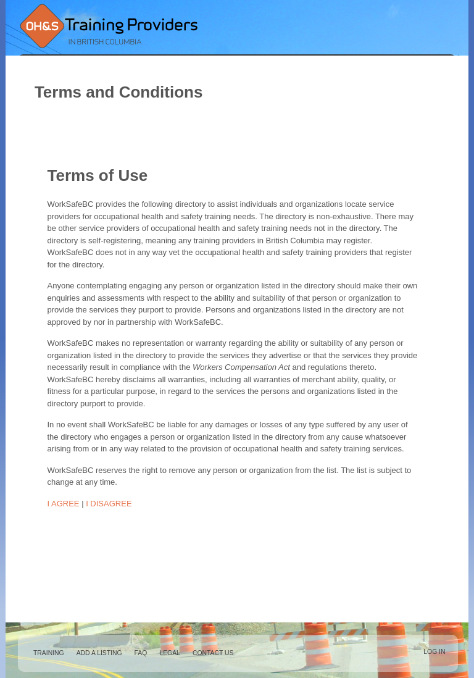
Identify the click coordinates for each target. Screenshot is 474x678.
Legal (169, 653)
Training (48, 653)
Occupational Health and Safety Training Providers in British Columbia (108, 25)
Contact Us (213, 653)
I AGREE (64, 503)
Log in (434, 651)
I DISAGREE (108, 503)
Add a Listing (99, 653)
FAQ (141, 653)
